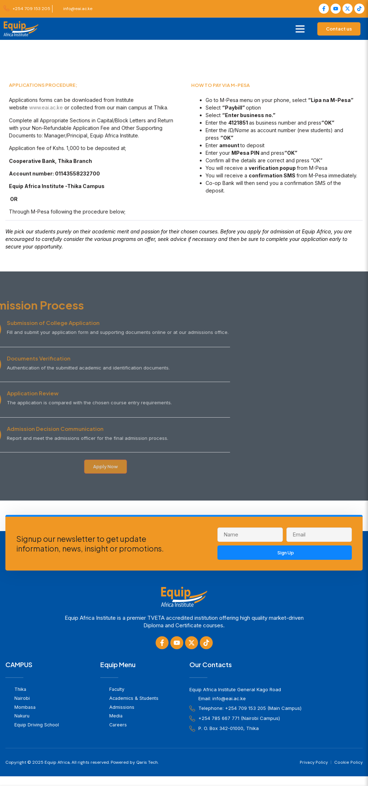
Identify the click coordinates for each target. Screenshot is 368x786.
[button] (300, 28)
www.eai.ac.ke (46, 137)
